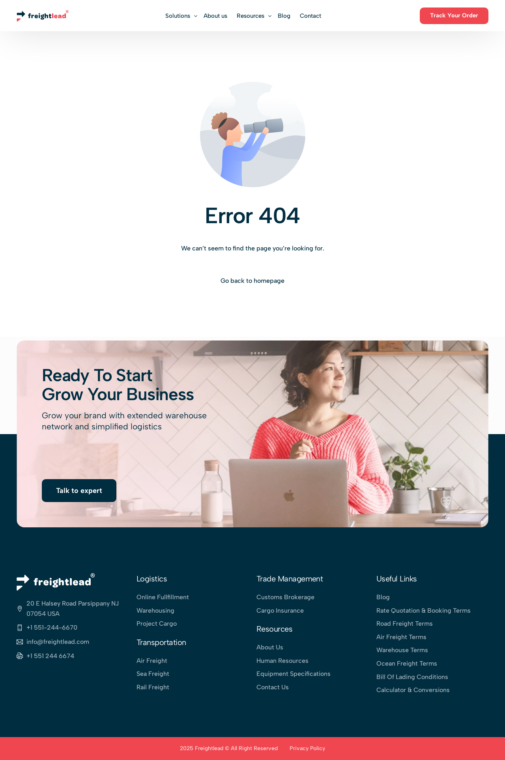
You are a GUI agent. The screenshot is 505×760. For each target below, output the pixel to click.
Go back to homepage (252, 280)
